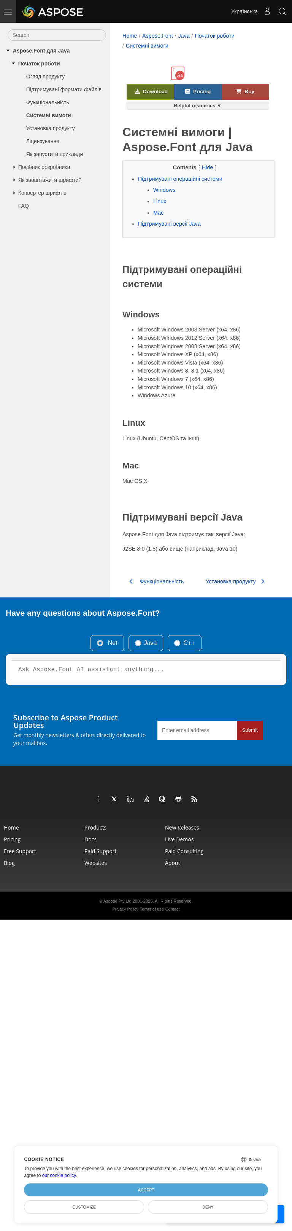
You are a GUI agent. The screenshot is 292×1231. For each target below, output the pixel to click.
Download (151, 91)
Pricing (198, 91)
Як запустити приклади (54, 154)
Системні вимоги (48, 115)
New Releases (182, 827)
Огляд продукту (45, 76)
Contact (172, 909)
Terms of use (152, 909)
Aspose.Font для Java (41, 51)
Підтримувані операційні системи (180, 179)
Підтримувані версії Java (169, 224)
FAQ (23, 206)
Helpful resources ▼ (198, 105)
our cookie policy (59, 1175)
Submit (249, 730)
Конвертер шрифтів (42, 193)
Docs (90, 839)
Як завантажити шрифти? (50, 180)
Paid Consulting (184, 851)
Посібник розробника (44, 167)
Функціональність (47, 102)
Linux (159, 201)
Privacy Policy (125, 909)
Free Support (20, 851)
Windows (164, 190)
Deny (207, 1207)
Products (95, 827)
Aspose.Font (157, 36)
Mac (158, 213)
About (172, 862)
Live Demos (179, 839)
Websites (95, 862)
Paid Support (100, 851)
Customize (84, 1207)
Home (129, 36)
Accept (146, 1190)
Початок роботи (39, 64)
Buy (245, 91)
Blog (9, 862)
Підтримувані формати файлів (64, 89)
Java (183, 36)
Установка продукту (50, 128)
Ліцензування (42, 141)
